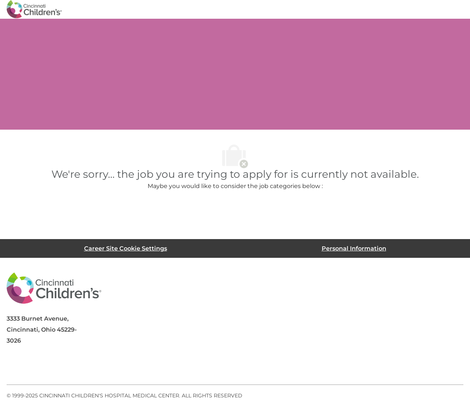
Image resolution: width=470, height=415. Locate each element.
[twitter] (74, 367)
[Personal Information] (354, 248)
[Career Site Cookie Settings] (125, 248)
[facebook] (15, 367)
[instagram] (103, 367)
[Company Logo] (34, 9)
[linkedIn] (45, 367)
